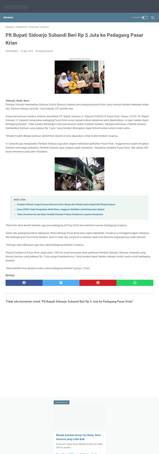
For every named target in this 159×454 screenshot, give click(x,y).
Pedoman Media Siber (84, 444)
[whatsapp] (92, 325)
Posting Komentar (44, 48)
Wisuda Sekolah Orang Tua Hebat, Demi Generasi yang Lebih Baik (133, 53)
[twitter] (42, 325)
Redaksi (67, 444)
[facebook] (18, 325)
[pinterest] (67, 325)
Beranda (10, 12)
